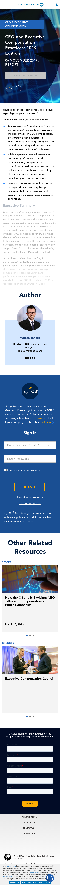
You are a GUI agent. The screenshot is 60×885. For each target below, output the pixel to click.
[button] (26, 635)
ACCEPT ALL (14, 882)
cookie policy (34, 872)
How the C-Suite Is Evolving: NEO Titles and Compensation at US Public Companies (30, 601)
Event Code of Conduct (45, 856)
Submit (29, 487)
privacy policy (8, 876)
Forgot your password (30, 497)
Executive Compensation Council (29, 678)
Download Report (25, 75)
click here (36, 418)
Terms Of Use (19, 856)
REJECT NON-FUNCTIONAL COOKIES (36, 882)
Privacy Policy (11, 866)
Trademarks (18, 858)
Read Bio (30, 357)
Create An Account (30, 503)
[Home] (30, 4)
